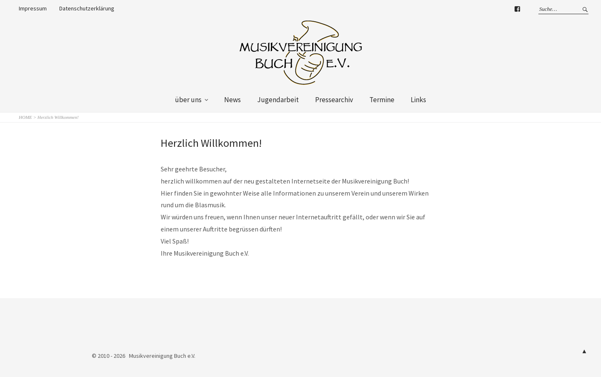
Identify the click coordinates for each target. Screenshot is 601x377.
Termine (381, 99)
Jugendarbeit (278, 99)
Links (418, 99)
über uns (188, 99)
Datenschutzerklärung (86, 8)
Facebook (517, 10)
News (232, 99)
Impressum (33, 8)
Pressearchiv (334, 99)
